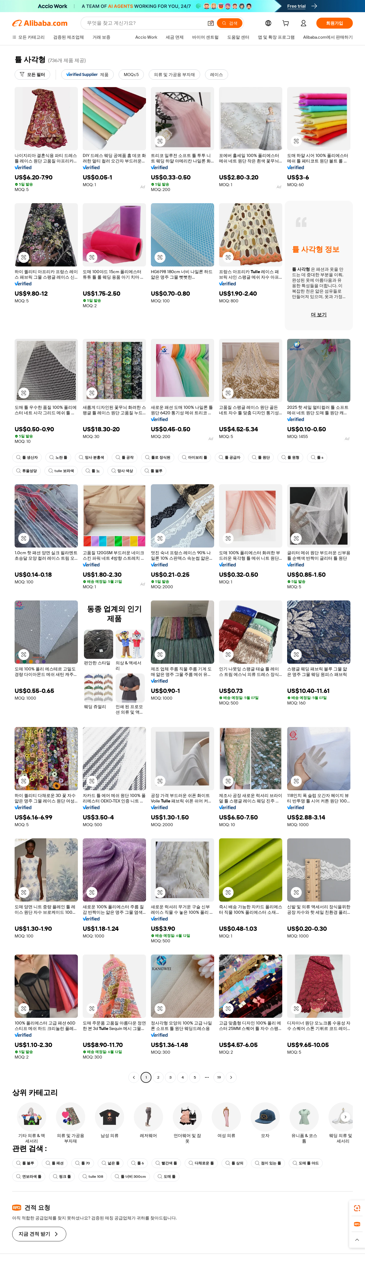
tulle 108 (92, 1176)
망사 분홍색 (91, 457)
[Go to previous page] (133, 1077)
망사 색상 (122, 470)
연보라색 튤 (28, 1176)
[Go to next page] (231, 1077)
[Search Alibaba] (144, 23)
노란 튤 (58, 457)
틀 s (317, 457)
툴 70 (82, 1163)
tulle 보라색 (61, 470)
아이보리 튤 (194, 457)
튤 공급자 (229, 457)
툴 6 (137, 1163)
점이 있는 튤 (268, 1163)
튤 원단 (261, 457)
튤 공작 (125, 457)
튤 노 (92, 470)
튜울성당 (26, 470)
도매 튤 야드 (306, 1163)
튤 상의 (234, 1163)
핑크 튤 (62, 1176)
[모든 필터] (32, 74)
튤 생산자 (27, 457)
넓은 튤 (111, 1163)
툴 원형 (290, 457)
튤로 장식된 (157, 457)
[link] (357, 1208)
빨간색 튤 (166, 1163)
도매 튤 (167, 1176)
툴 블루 (153, 470)
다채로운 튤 (201, 1163)
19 (219, 1077)
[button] (210, 23)
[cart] (286, 24)
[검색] (229, 23)
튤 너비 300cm (130, 1176)
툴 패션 (55, 1163)
